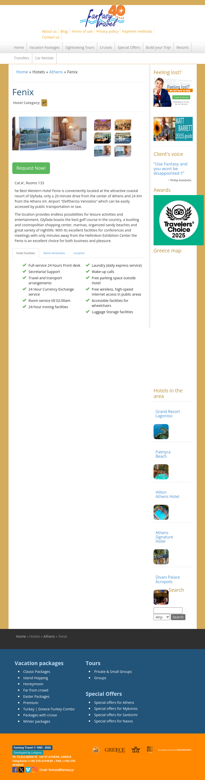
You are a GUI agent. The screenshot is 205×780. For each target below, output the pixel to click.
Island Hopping (35, 677)
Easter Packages (36, 696)
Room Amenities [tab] (54, 253)
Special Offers (129, 47)
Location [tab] (79, 253)
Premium (30, 702)
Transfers (21, 58)
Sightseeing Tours (79, 47)
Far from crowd (35, 690)
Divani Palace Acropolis (168, 579)
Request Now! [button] (31, 168)
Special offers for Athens (114, 702)
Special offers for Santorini (115, 714)
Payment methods (137, 31)
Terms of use (81, 31)
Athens (56, 72)
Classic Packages (36, 671)
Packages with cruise (40, 715)
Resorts (182, 47)
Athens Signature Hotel (164, 537)
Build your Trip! (158, 47)
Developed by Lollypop (28, 752)
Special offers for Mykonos (116, 708)
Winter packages (36, 721)
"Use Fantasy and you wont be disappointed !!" (170, 168)
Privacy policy (107, 31)
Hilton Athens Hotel (167, 494)
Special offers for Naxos (113, 721)
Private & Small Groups (113, 671)
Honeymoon (33, 683)
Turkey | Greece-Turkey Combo (49, 709)
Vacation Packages (45, 47)
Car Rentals (44, 58)
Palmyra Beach (163, 454)
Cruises (106, 47)
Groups (100, 677)
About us (49, 31)
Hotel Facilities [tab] (25, 253)
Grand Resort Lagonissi (168, 414)
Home (19, 47)
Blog (64, 31)
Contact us (50, 37)
